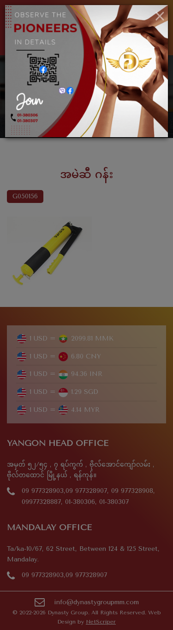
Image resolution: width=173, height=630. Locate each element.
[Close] (160, 16)
